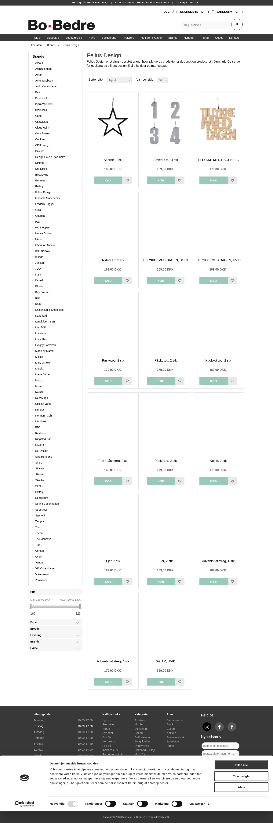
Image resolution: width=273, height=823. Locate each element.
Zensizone (41, 580)
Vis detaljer (197, 815)
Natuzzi (39, 392)
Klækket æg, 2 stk (218, 360)
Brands (38, 56)
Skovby (39, 480)
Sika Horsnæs (43, 456)
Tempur (39, 521)
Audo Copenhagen (46, 86)
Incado (39, 256)
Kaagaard (41, 315)
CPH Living (42, 145)
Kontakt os (109, 741)
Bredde (34, 628)
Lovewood (41, 333)
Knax (38, 303)
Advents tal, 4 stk (165, 160)
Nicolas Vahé (43, 403)
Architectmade (43, 68)
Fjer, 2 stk (113, 561)
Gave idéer (141, 758)
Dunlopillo (41, 168)
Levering (35, 635)
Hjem (105, 720)
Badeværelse (174, 720)
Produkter (108, 724)
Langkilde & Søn (45, 321)
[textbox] (205, 25)
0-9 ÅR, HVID (165, 661)
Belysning (140, 728)
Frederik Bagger (44, 204)
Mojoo (38, 380)
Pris (32, 591)
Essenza (40, 180)
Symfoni (40, 515)
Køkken (171, 732)
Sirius (38, 462)
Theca (39, 533)
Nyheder (107, 732)
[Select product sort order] (119, 80)
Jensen (39, 262)
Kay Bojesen (42, 292)
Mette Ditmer (42, 374)
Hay (37, 221)
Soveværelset (175, 737)
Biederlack (41, 98)
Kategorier (141, 714)
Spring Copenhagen (47, 503)
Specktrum (41, 497)
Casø (38, 115)
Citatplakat (41, 121)
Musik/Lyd (140, 754)
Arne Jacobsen (44, 80)
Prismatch (108, 762)
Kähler (39, 286)
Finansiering (110, 758)
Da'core (39, 151)
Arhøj (38, 74)
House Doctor (43, 233)
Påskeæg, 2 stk (113, 360)
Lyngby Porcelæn (45, 345)
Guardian (40, 215)
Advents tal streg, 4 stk (218, 561)
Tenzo (38, 527)
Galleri (138, 732)
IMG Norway (42, 251)
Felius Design (43, 192)
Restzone (40, 433)
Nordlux (39, 409)
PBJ (37, 427)
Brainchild (41, 109)
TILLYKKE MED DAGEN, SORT (166, 260)
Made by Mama (44, 350)
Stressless (41, 509)
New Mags (41, 397)
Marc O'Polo (42, 362)
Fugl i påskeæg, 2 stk (113, 461)
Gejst (38, 209)
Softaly (39, 491)
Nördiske (40, 421)
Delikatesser (142, 737)
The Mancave (43, 539)
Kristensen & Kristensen (49, 309)
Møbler (138, 724)
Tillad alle (241, 776)
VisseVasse (42, 574)
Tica (37, 544)
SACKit (39, 444)
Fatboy (39, 186)
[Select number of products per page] (162, 80)
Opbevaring (141, 745)
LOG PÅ (169, 11)
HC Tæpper (42, 227)
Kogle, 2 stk (218, 461)
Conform (40, 139)
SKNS (38, 486)
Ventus (39, 562)
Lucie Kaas (41, 339)
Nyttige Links (111, 714)
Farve (33, 622)
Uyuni (38, 556)
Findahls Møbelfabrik (47, 198)
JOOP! (39, 268)
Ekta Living (41, 174)
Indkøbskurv (110, 750)
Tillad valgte (241, 787)
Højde (34, 648)
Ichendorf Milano (45, 245)
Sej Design (41, 450)
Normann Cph (43, 415)
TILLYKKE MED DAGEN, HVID (218, 260)
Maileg (39, 356)
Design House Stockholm (50, 156)
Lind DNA (41, 327)
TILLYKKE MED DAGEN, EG (218, 160)
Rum (169, 714)
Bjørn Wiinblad (44, 104)
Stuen (170, 745)
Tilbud (106, 728)
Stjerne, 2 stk (113, 160)
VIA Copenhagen (45, 568)
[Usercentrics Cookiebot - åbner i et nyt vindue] (24, 815)
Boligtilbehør (142, 741)
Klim (37, 298)
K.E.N (38, 274)
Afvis (241, 798)
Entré (169, 724)
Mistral (39, 386)
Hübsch (39, 239)
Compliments (43, 133)
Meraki (39, 368)
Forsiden (36, 45)
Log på (106, 745)
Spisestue (172, 741)
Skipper (39, 474)
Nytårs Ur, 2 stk (113, 260)
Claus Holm (42, 127)
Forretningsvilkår (112, 754)
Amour (39, 62)
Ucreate (40, 550)
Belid (38, 92)
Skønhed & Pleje (145, 750)
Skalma (39, 468)
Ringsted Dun (43, 439)
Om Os (106, 737)
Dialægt (39, 162)
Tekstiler (139, 720)
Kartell (39, 280)
